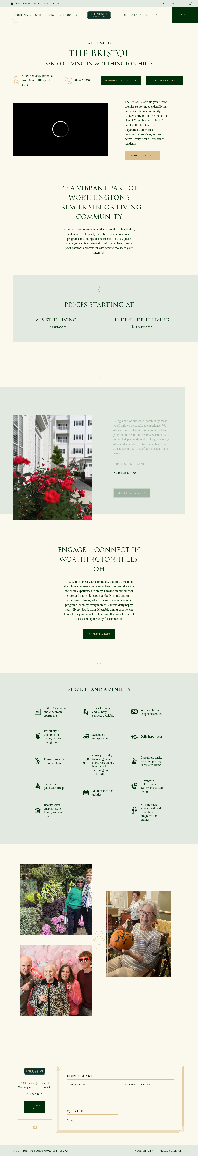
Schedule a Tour (142, 155)
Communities (171, 3)
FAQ (157, 15)
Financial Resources (63, 15)
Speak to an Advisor (164, 80)
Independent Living (138, 1084)
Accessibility (144, 1150)
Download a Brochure (121, 80)
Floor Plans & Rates (28, 15)
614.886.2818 (82, 80)
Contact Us (185, 14)
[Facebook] (35, 1127)
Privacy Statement (172, 1150)
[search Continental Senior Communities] (191, 4)
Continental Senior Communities (38, 3)
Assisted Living (125, 473)
